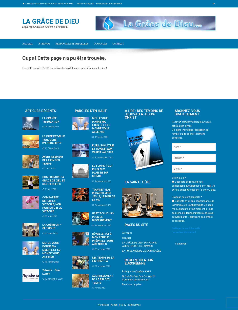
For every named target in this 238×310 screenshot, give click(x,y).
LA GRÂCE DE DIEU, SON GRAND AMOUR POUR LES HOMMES (139, 244)
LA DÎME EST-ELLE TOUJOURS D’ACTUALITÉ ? (53, 140)
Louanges (100, 43)
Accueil (27, 43)
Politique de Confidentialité (109, 3)
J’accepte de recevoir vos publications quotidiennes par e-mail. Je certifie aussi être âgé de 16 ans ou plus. (194, 185)
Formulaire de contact (184, 232)
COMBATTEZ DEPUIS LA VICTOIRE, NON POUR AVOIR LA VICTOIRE (52, 204)
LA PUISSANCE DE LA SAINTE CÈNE (141, 250)
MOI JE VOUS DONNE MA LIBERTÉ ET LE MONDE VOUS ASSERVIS (51, 249)
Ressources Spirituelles (71, 43)
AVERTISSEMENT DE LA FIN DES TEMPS (52, 160)
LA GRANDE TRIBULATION (50, 120)
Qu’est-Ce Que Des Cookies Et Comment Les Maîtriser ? (138, 278)
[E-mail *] (194, 169)
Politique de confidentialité (186, 228)
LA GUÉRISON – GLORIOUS (51, 226)
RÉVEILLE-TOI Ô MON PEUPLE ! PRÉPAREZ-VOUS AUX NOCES (103, 239)
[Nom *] (194, 147)
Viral (121, 305)
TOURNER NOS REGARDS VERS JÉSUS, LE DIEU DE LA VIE (103, 194)
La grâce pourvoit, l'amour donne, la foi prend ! (45, 26)
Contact (118, 43)
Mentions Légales (85, 3)
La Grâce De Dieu (50, 21)
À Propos (44, 43)
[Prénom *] (194, 158)
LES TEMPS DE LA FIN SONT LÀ (103, 259)
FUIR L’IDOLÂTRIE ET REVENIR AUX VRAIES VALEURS (103, 149)
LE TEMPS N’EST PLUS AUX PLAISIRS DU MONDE (102, 171)
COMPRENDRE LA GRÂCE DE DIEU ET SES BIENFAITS (53, 181)
